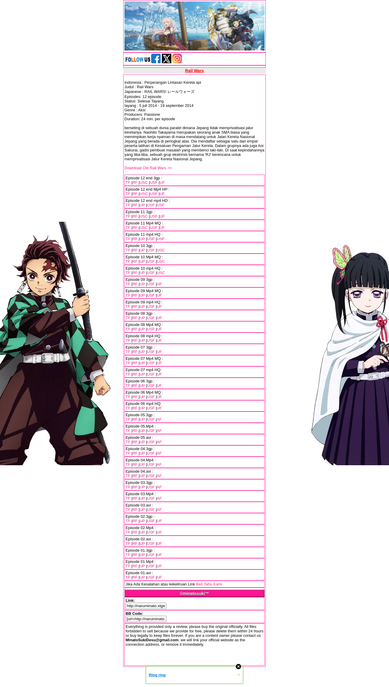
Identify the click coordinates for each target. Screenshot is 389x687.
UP (142, 205)
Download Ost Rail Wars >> (148, 168)
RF (134, 182)
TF (128, 182)
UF (162, 182)
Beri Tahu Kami (209, 584)
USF (154, 182)
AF (159, 419)
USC (144, 182)
